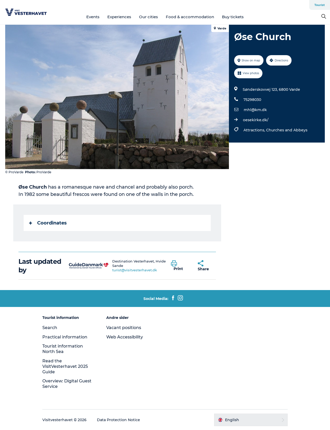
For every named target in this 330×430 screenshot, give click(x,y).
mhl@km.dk (255, 109)
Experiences (119, 16)
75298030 (252, 99)
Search (49, 327)
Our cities (148, 16)
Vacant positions (123, 327)
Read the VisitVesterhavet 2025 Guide (65, 366)
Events (93, 16)
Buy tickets (233, 16)
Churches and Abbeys (286, 130)
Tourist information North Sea (62, 349)
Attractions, (254, 130)
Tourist (319, 5)
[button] (180, 265)
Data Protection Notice (118, 420)
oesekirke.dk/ (255, 120)
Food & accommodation (190, 16)
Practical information (64, 337)
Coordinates (48, 223)
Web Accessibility (124, 337)
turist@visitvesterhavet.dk (134, 270)
